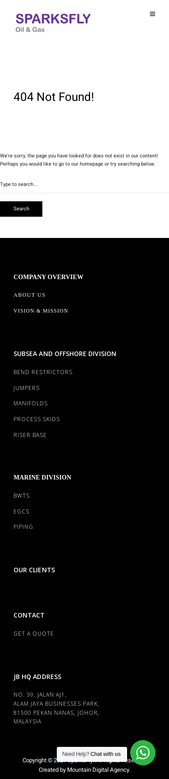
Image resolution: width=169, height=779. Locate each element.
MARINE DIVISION (42, 477)
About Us (30, 295)
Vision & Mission (41, 311)
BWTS (22, 495)
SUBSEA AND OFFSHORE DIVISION (65, 353)
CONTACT (29, 615)
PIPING (23, 527)
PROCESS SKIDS (37, 419)
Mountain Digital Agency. (98, 769)
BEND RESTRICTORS (43, 372)
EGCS (21, 511)
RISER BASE (30, 435)
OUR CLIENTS (34, 569)
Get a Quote (34, 633)
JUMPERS (27, 388)
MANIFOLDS (31, 403)
